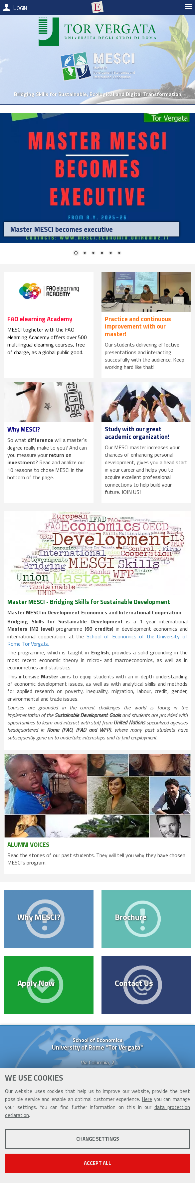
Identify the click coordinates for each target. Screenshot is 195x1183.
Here (147, 1099)
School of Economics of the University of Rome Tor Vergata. (97, 640)
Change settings (97, 1139)
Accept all (97, 1163)
